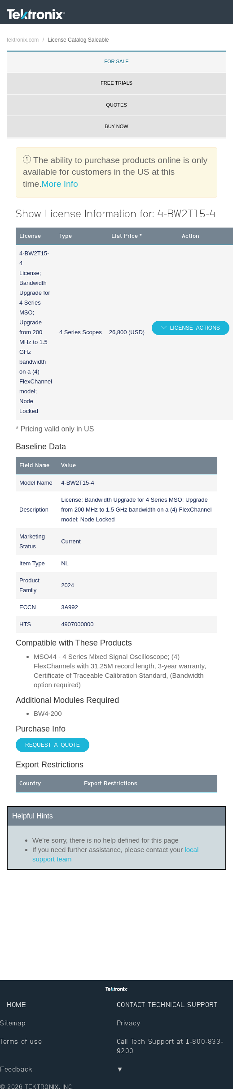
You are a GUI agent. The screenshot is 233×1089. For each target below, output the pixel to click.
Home (16, 1004)
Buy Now (116, 126)
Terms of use (21, 1041)
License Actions (193, 328)
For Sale (116, 61)
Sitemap (13, 1023)
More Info (60, 184)
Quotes (116, 105)
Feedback (16, 1069)
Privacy (129, 1023)
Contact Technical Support (167, 1004)
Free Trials (116, 83)
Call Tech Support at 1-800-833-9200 (170, 1046)
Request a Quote (52, 745)
